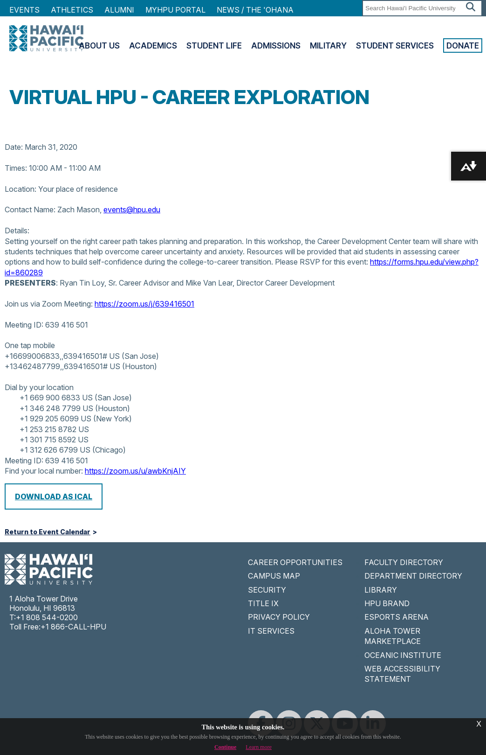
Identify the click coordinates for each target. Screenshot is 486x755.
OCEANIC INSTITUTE (402, 655)
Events (24, 9)
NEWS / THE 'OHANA (255, 9)
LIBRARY (380, 589)
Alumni (119, 9)
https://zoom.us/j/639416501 (144, 303)
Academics (153, 45)
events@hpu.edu (131, 209)
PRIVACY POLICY (279, 617)
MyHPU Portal (175, 9)
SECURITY (267, 589)
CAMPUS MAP (274, 575)
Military (328, 45)
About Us (99, 45)
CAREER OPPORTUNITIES (295, 562)
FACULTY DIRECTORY (403, 562)
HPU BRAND (387, 603)
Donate (462, 45)
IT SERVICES (271, 631)
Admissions (276, 45)
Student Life (214, 45)
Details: (17, 230)
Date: (14, 147)
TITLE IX (263, 603)
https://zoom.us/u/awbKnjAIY (135, 470)
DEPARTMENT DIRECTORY (413, 575)
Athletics (72, 9)
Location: (20, 189)
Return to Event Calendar (47, 532)
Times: (16, 168)
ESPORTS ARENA (396, 617)
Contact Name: (30, 209)
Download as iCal (53, 496)
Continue (225, 747)
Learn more (259, 747)
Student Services (395, 45)
